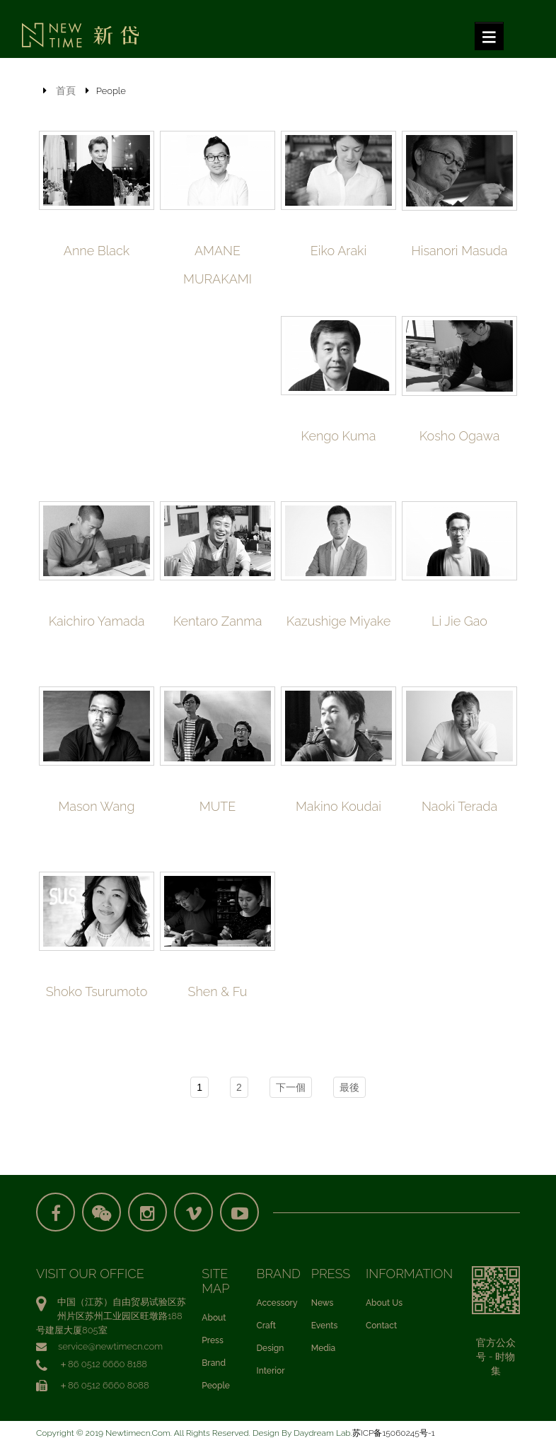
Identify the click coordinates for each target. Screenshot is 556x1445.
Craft (266, 1325)
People (216, 1386)
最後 (349, 1087)
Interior (271, 1371)
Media (323, 1348)
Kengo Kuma (338, 435)
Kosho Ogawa (459, 435)
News (322, 1303)
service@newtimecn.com (110, 1346)
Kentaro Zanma (217, 621)
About (214, 1318)
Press (213, 1340)
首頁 (66, 90)
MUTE (217, 806)
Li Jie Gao (459, 621)
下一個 (291, 1087)
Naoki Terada (459, 806)
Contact (381, 1325)
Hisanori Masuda (459, 250)
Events (324, 1325)
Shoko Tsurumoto (97, 991)
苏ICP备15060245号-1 (393, 1433)
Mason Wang (97, 806)
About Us (384, 1303)
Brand (214, 1363)
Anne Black (96, 250)
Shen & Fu (218, 991)
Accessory (277, 1303)
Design (270, 1348)
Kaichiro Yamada (97, 621)
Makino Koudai (338, 806)
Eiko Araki (338, 250)
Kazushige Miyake (338, 621)
